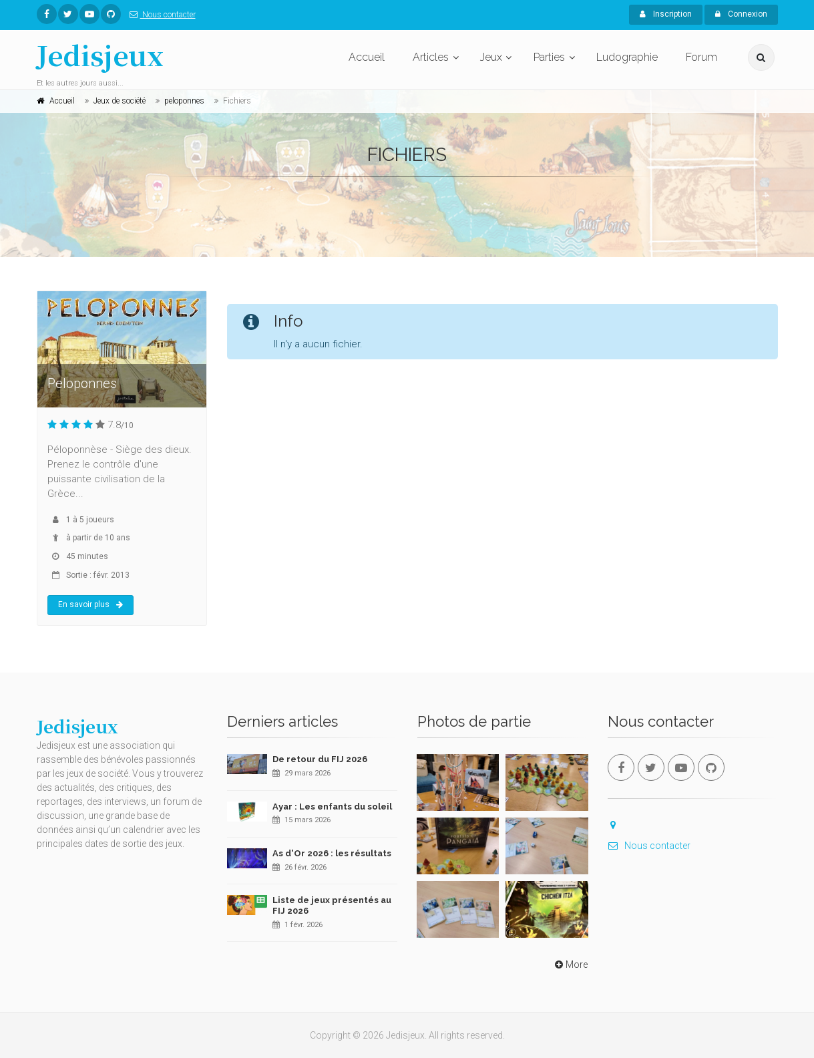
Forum (701, 57)
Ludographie (627, 57)
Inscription (666, 14)
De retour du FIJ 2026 (319, 759)
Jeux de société (119, 101)
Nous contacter (160, 14)
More (570, 964)
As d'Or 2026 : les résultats (331, 853)
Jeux (491, 57)
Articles (431, 57)
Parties (549, 57)
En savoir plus (90, 604)
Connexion (741, 14)
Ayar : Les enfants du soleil (332, 807)
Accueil (367, 57)
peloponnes (184, 101)
